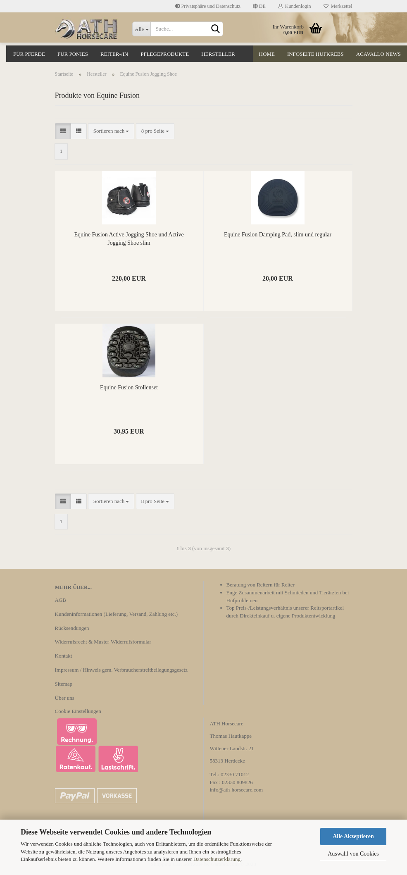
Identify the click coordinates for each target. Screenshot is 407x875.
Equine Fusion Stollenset (129, 387)
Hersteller (218, 54)
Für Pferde (29, 54)
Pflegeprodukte (164, 54)
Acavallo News (378, 54)
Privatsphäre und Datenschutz (207, 6)
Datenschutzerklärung (216, 859)
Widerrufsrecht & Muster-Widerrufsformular (103, 642)
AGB (60, 600)
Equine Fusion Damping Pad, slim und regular (277, 234)
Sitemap (64, 684)
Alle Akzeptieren (353, 836)
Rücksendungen (72, 628)
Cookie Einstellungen (78, 711)
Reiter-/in (114, 54)
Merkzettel (338, 6)
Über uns (64, 698)
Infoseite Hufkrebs (315, 54)
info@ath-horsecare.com (236, 790)
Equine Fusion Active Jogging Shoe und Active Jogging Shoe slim (128, 238)
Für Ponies (72, 54)
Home (267, 54)
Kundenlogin (294, 6)
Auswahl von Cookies (353, 854)
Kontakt (63, 656)
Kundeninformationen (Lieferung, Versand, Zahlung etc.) (116, 614)
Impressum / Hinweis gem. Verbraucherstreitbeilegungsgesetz (121, 670)
